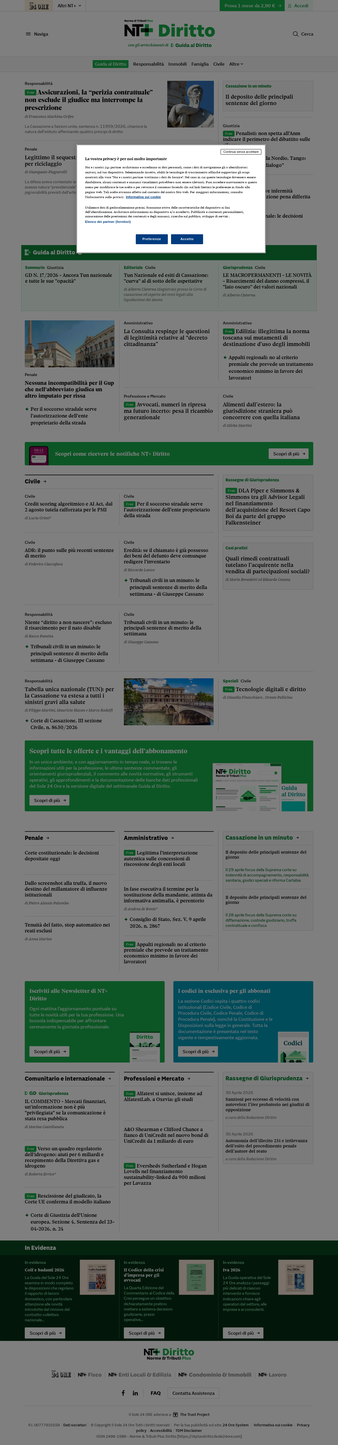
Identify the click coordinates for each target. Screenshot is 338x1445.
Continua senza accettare (241, 151)
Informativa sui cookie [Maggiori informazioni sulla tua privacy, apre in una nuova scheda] (143, 197)
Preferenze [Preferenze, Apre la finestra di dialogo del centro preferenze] (151, 239)
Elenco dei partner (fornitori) (108, 221)
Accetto (187, 239)
